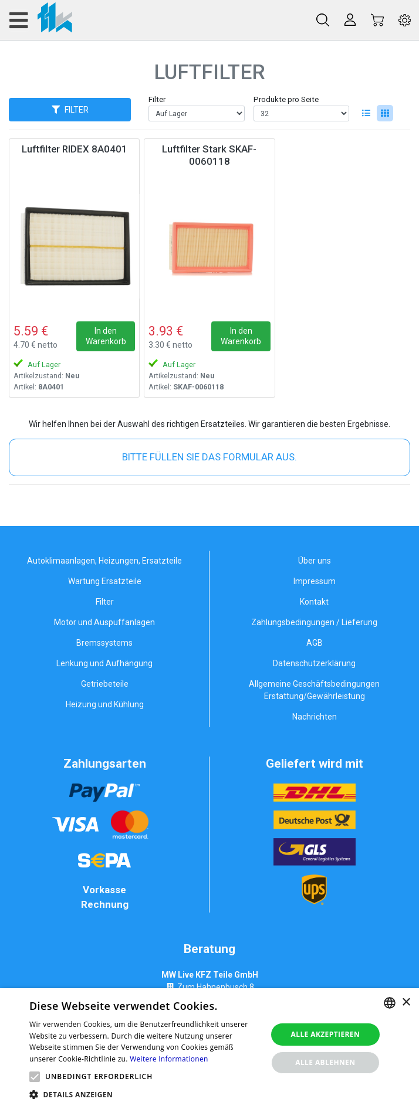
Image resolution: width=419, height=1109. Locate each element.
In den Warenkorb (106, 336)
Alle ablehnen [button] (325, 1062)
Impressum (314, 581)
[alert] (209, 1048)
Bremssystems (104, 642)
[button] (34, 1076)
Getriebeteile (105, 684)
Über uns (314, 560)
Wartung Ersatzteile (104, 581)
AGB (314, 642)
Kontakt (314, 601)
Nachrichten (314, 716)
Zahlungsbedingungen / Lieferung (314, 622)
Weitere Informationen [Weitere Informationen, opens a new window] (169, 1059)
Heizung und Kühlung (105, 704)
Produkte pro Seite (286, 99)
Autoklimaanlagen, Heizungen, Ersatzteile (104, 560)
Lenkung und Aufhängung (104, 663)
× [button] (405, 1002)
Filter (156, 99)
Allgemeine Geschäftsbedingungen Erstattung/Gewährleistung (314, 690)
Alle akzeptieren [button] (325, 1034)
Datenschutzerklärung (314, 663)
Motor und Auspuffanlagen (104, 622)
